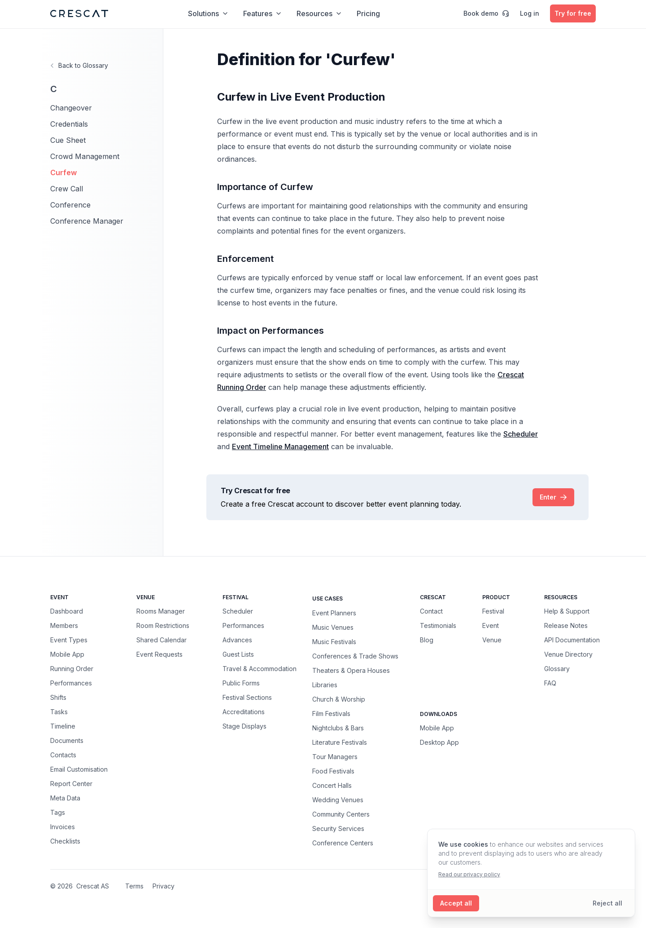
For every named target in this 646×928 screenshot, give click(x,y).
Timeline (62, 726)
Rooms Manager (160, 611)
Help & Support (566, 611)
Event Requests (159, 654)
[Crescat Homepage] (79, 13)
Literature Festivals (339, 742)
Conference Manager (86, 221)
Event (490, 625)
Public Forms (241, 683)
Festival (493, 611)
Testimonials (438, 625)
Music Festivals (334, 641)
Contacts (63, 755)
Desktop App (439, 742)
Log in (529, 13)
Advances (237, 640)
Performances (71, 683)
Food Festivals (333, 771)
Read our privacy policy (469, 874)
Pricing (368, 13)
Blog (426, 640)
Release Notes (566, 625)
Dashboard (66, 611)
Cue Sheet (68, 140)
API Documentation (572, 640)
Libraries (324, 685)
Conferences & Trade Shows (355, 656)
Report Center (71, 783)
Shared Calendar (161, 640)
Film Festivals (331, 713)
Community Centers (341, 814)
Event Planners (334, 613)
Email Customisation (79, 769)
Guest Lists (238, 654)
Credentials (69, 123)
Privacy (164, 886)
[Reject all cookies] (607, 903)
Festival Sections (247, 697)
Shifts (58, 697)
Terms (134, 886)
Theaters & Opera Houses (351, 670)
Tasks (59, 712)
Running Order (71, 668)
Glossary (557, 668)
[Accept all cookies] (456, 903)
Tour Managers (335, 756)
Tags (57, 812)
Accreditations (244, 712)
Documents (66, 740)
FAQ (550, 683)
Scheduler (238, 611)
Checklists (65, 841)
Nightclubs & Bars (338, 728)
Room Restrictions (162, 625)
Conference (70, 204)
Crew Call (66, 188)
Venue (492, 640)
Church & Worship (338, 699)
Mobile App (67, 654)
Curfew (63, 172)
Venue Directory (568, 654)
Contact (431, 611)
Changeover (71, 107)
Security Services (338, 828)
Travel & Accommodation (260, 668)
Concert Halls (332, 785)
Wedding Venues (337, 799)
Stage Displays (244, 726)
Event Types (68, 640)
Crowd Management (84, 156)
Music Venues (333, 627)
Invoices (62, 827)
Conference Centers (342, 843)
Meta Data (65, 798)
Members (64, 625)
